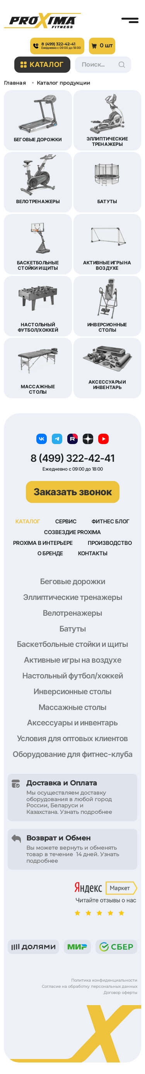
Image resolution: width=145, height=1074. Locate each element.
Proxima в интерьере (43, 543)
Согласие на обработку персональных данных (89, 986)
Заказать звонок (73, 492)
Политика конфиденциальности (104, 980)
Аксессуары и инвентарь (72, 722)
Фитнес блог (111, 521)
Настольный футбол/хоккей (72, 675)
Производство (110, 543)
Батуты (73, 628)
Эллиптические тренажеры (72, 597)
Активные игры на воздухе (72, 660)
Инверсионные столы (72, 691)
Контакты (92, 553)
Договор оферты (120, 992)
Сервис (66, 521)
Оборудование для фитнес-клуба (73, 754)
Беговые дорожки (72, 581)
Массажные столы (72, 707)
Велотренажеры (72, 613)
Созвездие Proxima (72, 532)
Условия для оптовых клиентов (72, 738)
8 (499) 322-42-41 (72, 458)
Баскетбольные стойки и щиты (72, 644)
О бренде (50, 553)
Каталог (42, 64)
